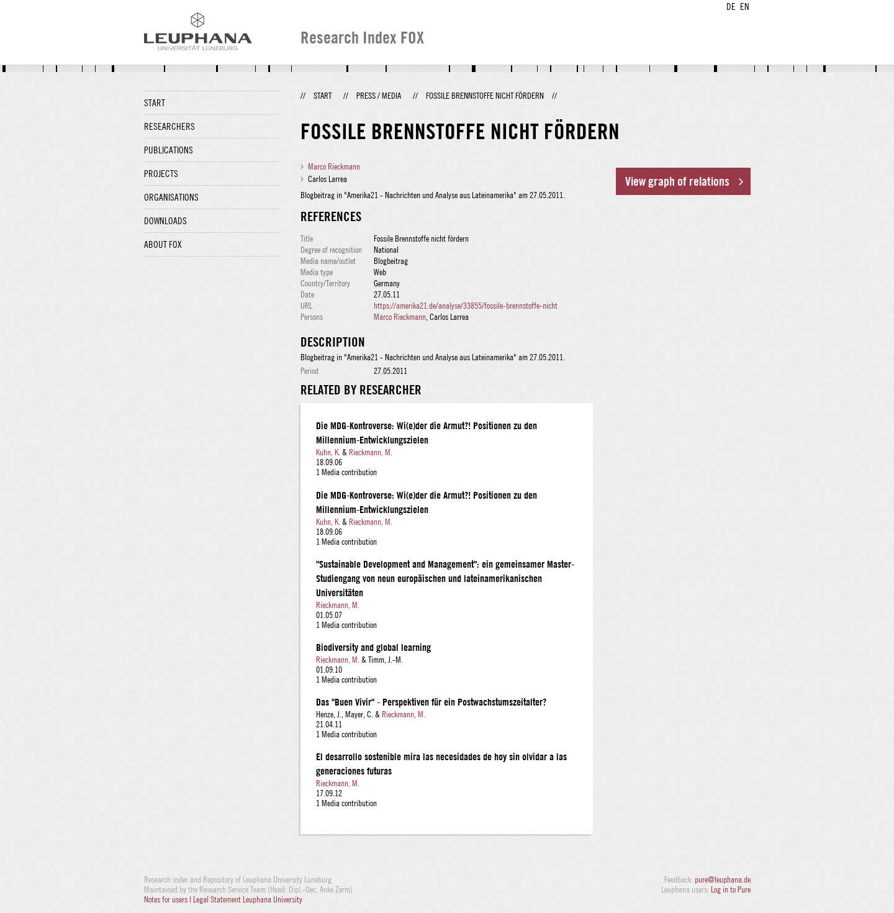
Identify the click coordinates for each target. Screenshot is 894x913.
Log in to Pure (731, 889)
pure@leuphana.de (723, 879)
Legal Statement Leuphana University (247, 899)
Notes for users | (168, 899)
